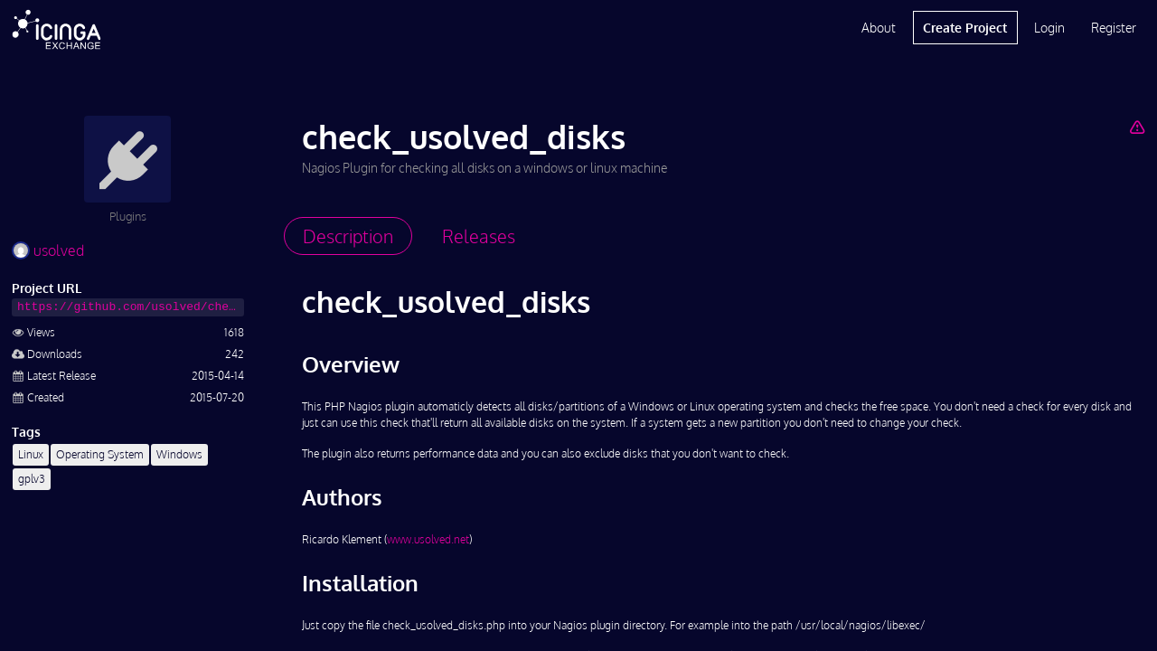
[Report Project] (1136, 126)
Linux (30, 454)
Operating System (100, 454)
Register (1113, 27)
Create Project (965, 27)
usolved (48, 250)
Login (1049, 27)
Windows (179, 454)
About (878, 27)
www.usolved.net (428, 539)
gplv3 (31, 479)
